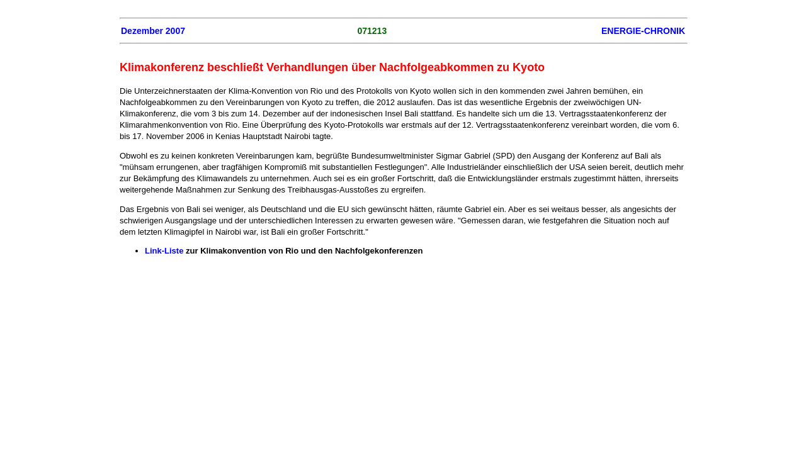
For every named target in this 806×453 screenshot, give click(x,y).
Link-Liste (164, 250)
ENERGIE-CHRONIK (643, 31)
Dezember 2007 (153, 31)
